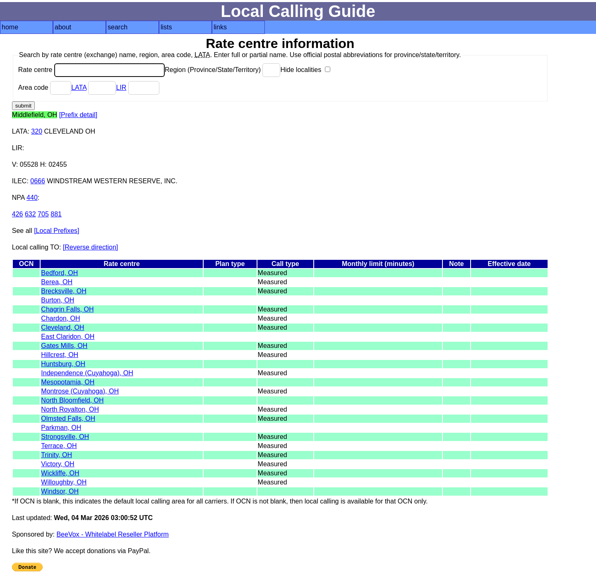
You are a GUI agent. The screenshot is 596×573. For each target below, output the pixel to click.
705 (43, 214)
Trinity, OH (56, 454)
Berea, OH (56, 281)
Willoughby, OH (64, 482)
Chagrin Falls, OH (67, 309)
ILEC (19, 181)
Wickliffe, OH (60, 473)
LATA (79, 87)
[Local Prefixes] (56, 230)
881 (56, 214)
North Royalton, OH (70, 409)
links (220, 27)
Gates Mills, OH (64, 345)
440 (32, 197)
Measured (272, 272)
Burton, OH (57, 300)
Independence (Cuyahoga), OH (87, 372)
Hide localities (305, 69)
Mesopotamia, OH (67, 382)
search (117, 27)
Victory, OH (57, 464)
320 (36, 131)
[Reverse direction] (90, 247)
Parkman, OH (61, 427)
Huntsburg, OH (63, 363)
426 (17, 214)
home (10, 27)
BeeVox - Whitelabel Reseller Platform (112, 534)
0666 (37, 181)
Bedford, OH (59, 272)
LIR (121, 87)
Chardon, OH (60, 318)
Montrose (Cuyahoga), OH (80, 391)
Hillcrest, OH (59, 354)
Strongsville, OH (65, 436)
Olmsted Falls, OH (68, 418)
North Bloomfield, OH (72, 400)
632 (30, 214)
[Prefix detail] (78, 114)
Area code (44, 87)
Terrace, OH (59, 445)
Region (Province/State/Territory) (223, 69)
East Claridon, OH (67, 336)
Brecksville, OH (63, 291)
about (63, 27)
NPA (18, 197)
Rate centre (91, 69)
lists (166, 27)
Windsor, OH (60, 491)
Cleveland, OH (62, 327)
